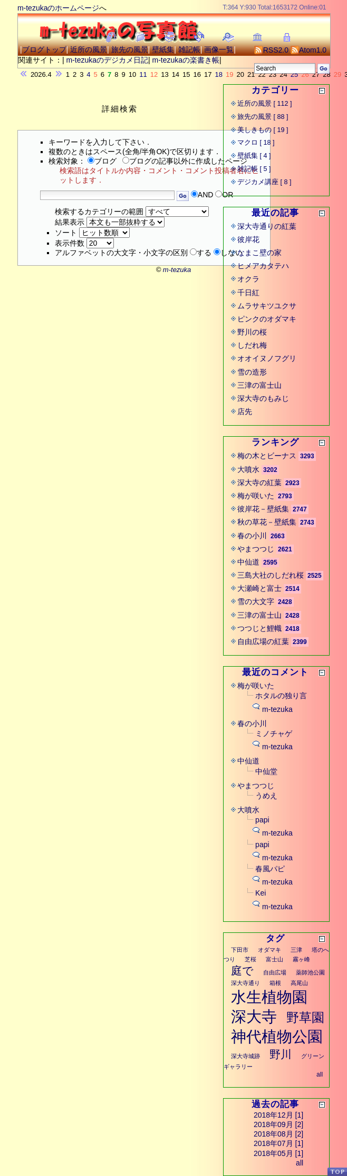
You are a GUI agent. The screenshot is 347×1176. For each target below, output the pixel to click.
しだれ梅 (252, 345)
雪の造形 (252, 372)
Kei (260, 893)
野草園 (305, 1017)
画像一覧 (219, 49)
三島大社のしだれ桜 (270, 575)
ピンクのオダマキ (266, 319)
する (204, 252)
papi (262, 820)
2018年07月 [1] (278, 1143)
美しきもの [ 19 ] (262, 130)
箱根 (275, 983)
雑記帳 (189, 49)
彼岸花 (248, 239)
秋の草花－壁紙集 (266, 522)
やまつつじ (255, 549)
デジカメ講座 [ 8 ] (264, 182)
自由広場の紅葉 (263, 641)
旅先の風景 (129, 49)
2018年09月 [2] (278, 1124)
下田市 (239, 950)
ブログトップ (44, 49)
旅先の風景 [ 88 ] (262, 116)
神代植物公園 (277, 1036)
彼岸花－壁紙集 (263, 509)
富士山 (274, 959)
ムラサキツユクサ (266, 305)
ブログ (102, 161)
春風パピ (270, 869)
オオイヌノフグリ (266, 358)
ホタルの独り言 (281, 695)
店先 (244, 411)
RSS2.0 (271, 50)
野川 (280, 1054)
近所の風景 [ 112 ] (264, 103)
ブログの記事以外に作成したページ (184, 161)
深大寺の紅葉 (259, 482)
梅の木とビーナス (266, 455)
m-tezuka (277, 709)
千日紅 (248, 292)
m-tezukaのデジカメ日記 (107, 60)
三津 (296, 950)
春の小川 (252, 535)
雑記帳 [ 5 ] (254, 169)
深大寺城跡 (245, 1056)
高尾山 (299, 983)
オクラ (248, 279)
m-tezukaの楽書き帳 (186, 60)
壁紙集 (163, 49)
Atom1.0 (308, 50)
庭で (242, 970)
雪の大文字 (255, 601)
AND (206, 194)
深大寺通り (245, 983)
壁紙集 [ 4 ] (254, 155)
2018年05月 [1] (278, 1153)
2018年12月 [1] (278, 1115)
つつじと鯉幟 (259, 628)
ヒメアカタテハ (263, 266)
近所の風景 (88, 49)
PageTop (337, 1171)
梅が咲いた (255, 495)
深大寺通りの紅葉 (266, 226)
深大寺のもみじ (263, 398)
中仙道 (248, 562)
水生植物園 (269, 997)
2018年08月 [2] (278, 1134)
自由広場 (274, 972)
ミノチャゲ (273, 733)
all (319, 1074)
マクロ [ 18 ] (256, 142)
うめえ (266, 795)
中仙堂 (266, 771)
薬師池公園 (310, 972)
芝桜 (250, 959)
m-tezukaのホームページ (58, 8)
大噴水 (248, 469)
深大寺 (254, 1016)
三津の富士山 (259, 385)
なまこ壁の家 (259, 252)
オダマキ (269, 950)
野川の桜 (252, 332)
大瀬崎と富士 (259, 588)
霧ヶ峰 (301, 959)
